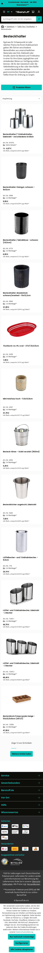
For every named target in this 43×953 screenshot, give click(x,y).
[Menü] (4, 11)
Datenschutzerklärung (24, 932)
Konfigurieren (21, 943)
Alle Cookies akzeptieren (22, 949)
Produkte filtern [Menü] (22, 87)
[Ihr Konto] (39, 11)
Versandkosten (33, 884)
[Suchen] (39, 19)
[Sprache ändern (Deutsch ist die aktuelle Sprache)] (11, 11)
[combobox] (18, 19)
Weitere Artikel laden (21, 754)
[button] (21, 775)
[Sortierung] (21, 98)
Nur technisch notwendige (22, 936)
